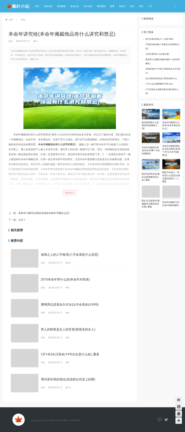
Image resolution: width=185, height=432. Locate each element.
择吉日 (122, 6)
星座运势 (48, 6)
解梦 (112, 6)
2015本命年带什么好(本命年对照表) (65, 279)
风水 (132, 6)
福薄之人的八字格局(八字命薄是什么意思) (70, 254)
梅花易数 (101, 6)
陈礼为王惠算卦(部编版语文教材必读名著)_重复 (151, 203)
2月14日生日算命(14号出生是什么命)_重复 (70, 354)
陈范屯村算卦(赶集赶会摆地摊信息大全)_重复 (151, 177)
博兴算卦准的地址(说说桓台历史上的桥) (68, 379)
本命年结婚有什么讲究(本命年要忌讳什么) (171, 125)
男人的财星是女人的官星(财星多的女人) (68, 329)
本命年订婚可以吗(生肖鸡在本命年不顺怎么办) (43, 213)
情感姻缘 (61, 6)
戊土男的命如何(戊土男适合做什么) (161, 78)
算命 (23, 19)
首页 (37, 6)
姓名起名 (74, 6)
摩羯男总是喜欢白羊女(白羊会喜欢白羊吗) (70, 304)
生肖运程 (88, 6)
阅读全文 (70, 192)
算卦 (141, 6)
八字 (150, 6)
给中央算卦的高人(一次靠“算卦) (159, 39)
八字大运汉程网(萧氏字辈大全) (159, 84)
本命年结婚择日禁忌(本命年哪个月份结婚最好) (151, 150)
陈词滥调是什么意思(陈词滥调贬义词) (150, 125)
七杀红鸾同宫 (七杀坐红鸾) (157, 54)
